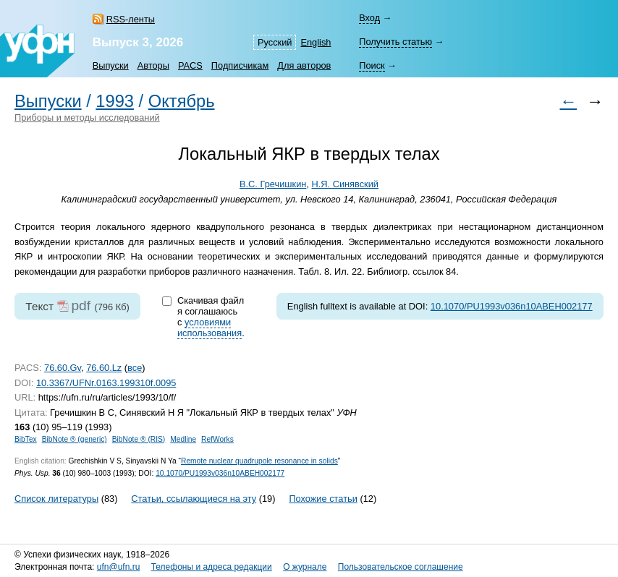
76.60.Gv (62, 367)
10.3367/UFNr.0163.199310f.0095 (106, 382)
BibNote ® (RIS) (139, 439)
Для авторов (304, 65)
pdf (80, 305)
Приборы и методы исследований (87, 117)
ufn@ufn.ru (118, 567)
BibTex (25, 439)
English (315, 42)
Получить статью (395, 41)
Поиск (371, 65)
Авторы (153, 65)
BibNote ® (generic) (74, 439)
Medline (183, 439)
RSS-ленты (130, 19)
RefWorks (217, 439)
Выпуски (111, 65)
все (134, 367)
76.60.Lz (104, 367)
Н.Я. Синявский (345, 184)
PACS (190, 65)
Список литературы (56, 498)
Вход (369, 17)
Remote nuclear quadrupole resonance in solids (259, 461)
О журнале (304, 567)
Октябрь (181, 101)
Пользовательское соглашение (400, 567)
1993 (115, 101)
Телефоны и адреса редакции (211, 567)
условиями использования (209, 327)
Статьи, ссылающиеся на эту (193, 498)
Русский (275, 42)
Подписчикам (239, 65)
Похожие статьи (323, 498)
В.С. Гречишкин (273, 184)
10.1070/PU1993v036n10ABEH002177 (512, 306)
